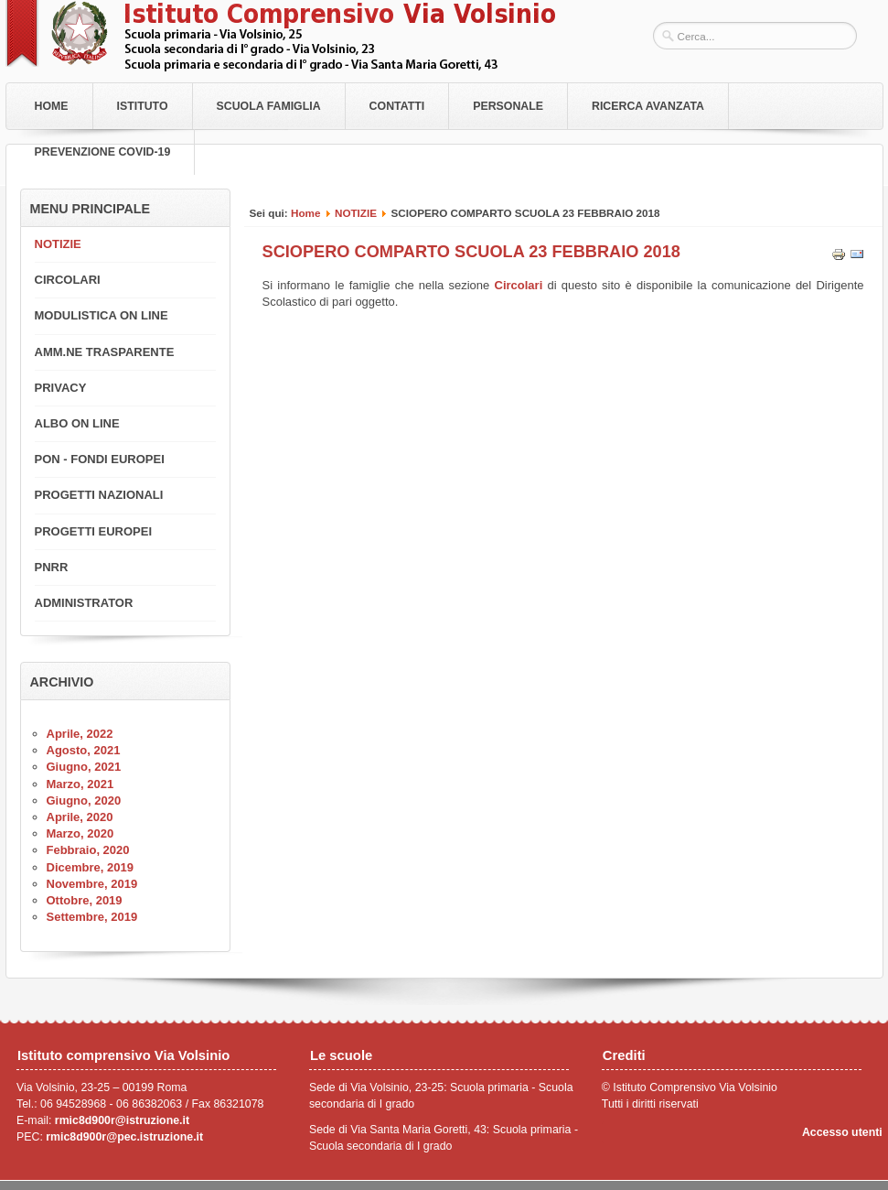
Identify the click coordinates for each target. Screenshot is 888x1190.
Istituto (142, 106)
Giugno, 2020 (84, 800)
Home (52, 106)
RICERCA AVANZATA (648, 106)
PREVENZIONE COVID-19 (103, 152)
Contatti (397, 106)
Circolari (521, 285)
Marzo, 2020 (80, 833)
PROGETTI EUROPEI (94, 531)
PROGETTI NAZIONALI (99, 495)
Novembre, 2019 (92, 884)
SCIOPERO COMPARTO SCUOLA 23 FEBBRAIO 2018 (471, 252)
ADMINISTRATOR (84, 603)
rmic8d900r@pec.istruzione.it (124, 1136)
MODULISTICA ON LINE (101, 315)
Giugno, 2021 (84, 767)
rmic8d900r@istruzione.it (122, 1120)
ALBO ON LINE (77, 423)
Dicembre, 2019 (90, 867)
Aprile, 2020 (80, 817)
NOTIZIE (356, 213)
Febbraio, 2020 (88, 850)
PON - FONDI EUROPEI (100, 459)
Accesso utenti (842, 1132)
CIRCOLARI (68, 280)
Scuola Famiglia (269, 106)
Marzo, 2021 (80, 784)
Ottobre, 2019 (85, 900)
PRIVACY (61, 388)
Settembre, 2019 (92, 917)
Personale (508, 106)
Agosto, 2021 (84, 750)
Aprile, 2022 (80, 734)
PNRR (52, 567)
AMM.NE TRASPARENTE (105, 352)
